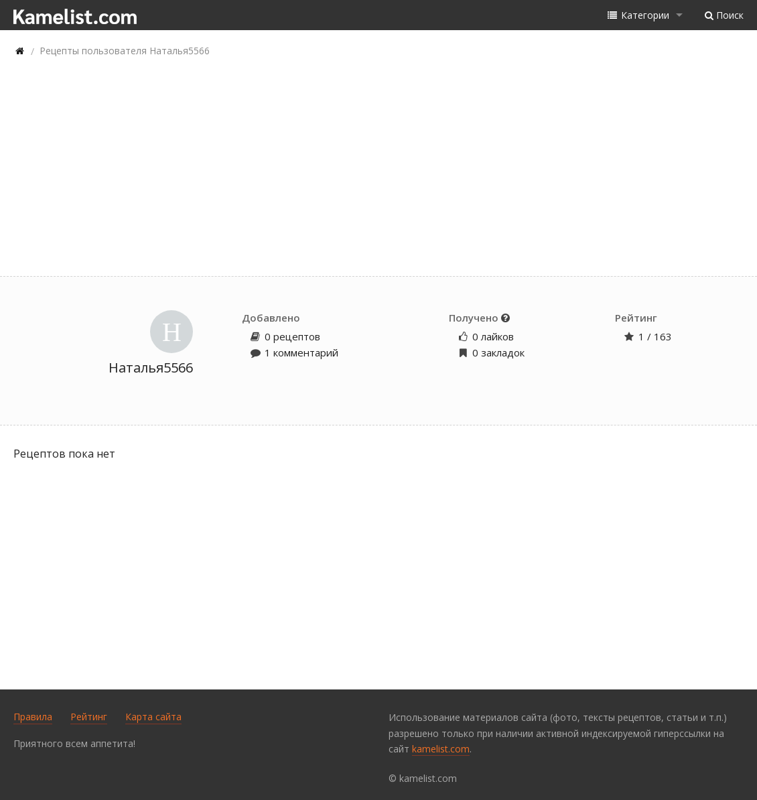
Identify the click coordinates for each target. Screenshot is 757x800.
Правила (32, 716)
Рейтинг (88, 716)
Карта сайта (153, 716)
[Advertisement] (378, 169)
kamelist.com (441, 748)
